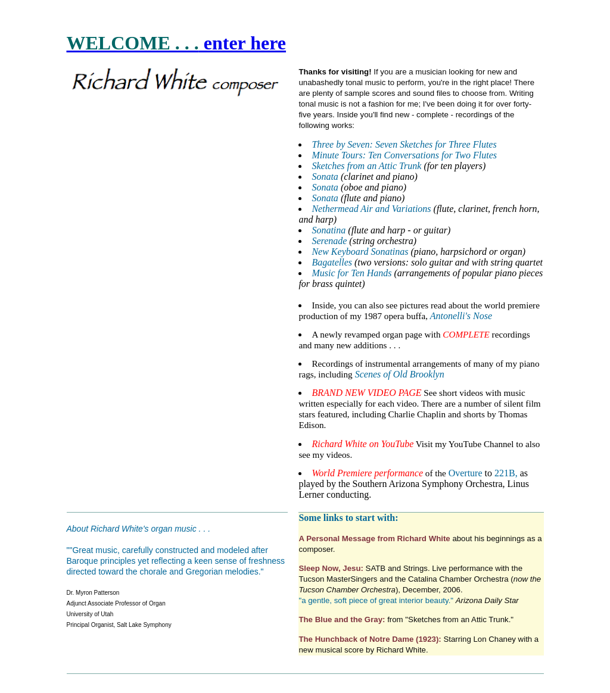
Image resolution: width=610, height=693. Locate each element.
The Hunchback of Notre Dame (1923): (370, 639)
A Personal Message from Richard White (375, 538)
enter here (242, 43)
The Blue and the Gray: (342, 619)
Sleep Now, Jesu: (330, 568)
